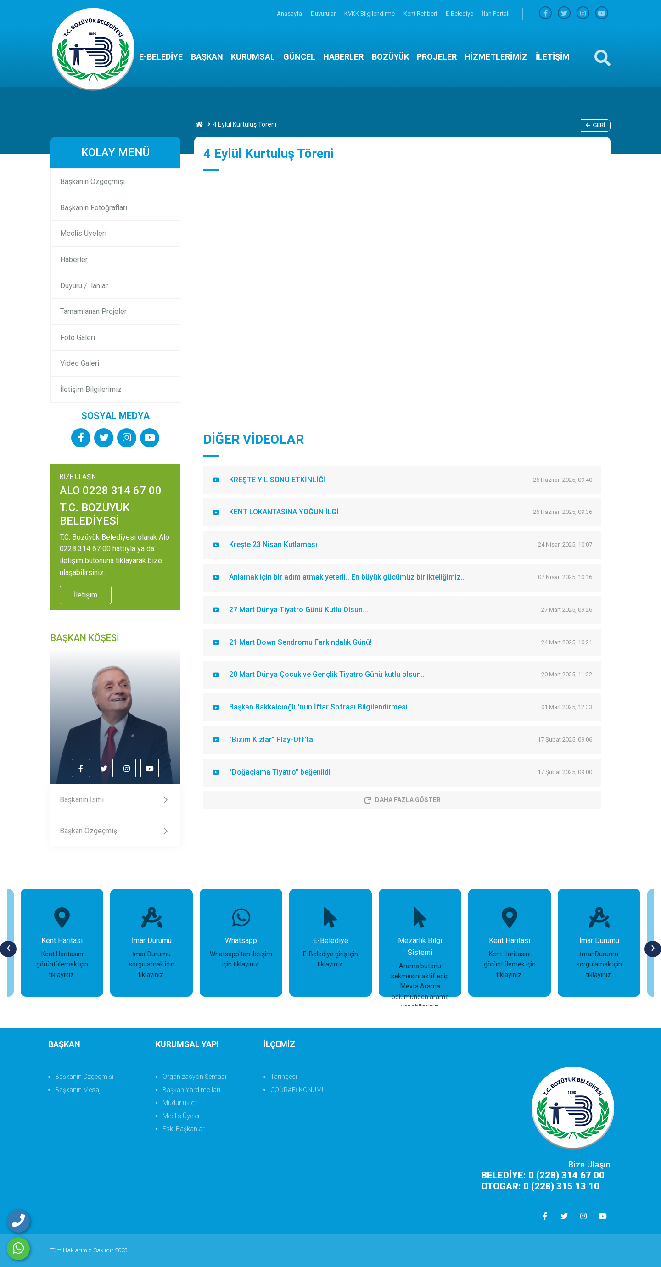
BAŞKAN (207, 56)
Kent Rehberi (420, 13)
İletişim (85, 595)
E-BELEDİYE (161, 56)
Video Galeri (79, 363)
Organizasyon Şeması (194, 1076)
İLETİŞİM (553, 56)
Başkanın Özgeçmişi (92, 181)
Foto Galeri (77, 337)
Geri (595, 125)
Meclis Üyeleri (83, 233)
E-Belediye (460, 13)
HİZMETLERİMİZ (496, 56)
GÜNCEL (299, 56)
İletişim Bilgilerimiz (91, 389)
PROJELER (437, 56)
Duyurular (324, 13)
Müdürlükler (179, 1102)
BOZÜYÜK (390, 56)
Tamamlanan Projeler (93, 311)
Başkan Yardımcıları (191, 1090)
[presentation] (8, 949)
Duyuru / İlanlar (84, 285)
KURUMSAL (253, 56)
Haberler (74, 259)
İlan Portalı (496, 13)
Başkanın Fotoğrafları (93, 207)
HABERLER (343, 56)
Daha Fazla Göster (402, 800)
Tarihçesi (283, 1076)
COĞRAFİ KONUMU (298, 1090)
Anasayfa (290, 13)
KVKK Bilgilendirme (370, 13)
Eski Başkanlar (183, 1129)
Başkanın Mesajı (78, 1090)
